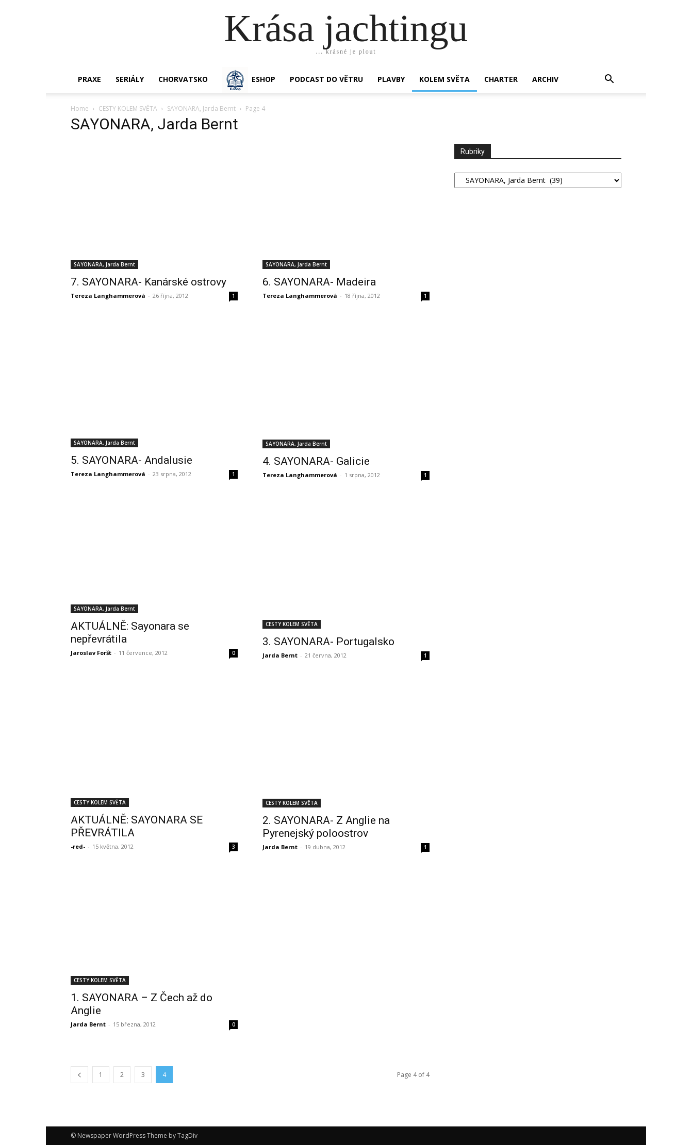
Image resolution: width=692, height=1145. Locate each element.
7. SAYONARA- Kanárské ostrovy (148, 282)
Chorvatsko (183, 79)
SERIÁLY (130, 79)
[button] (609, 80)
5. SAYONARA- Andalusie (131, 460)
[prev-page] (79, 1074)
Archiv (545, 79)
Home (80, 108)
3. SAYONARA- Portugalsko (328, 641)
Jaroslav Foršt (91, 652)
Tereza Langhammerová (108, 295)
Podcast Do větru (326, 79)
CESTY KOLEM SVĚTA (127, 108)
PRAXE (89, 79)
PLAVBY (391, 79)
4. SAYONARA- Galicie (316, 461)
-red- (78, 846)
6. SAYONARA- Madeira (319, 282)
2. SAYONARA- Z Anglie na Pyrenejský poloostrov (326, 826)
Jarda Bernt (280, 655)
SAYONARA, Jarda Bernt (201, 108)
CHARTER (501, 79)
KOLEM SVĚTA (444, 79)
